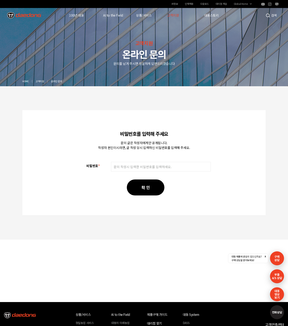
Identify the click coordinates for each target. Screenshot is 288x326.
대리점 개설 (221, 3)
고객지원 (173, 15)
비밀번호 (93, 165)
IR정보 (175, 3)
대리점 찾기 (154, 323)
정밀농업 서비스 (85, 323)
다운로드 (204, 3)
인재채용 (189, 3)
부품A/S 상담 (277, 276)
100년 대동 (76, 15)
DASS (186, 323)
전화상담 (277, 312)
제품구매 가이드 (157, 314)
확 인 (145, 187)
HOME (25, 81)
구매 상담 (276, 258)
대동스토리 (211, 15)
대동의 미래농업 (120, 323)
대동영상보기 (276, 294)
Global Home (241, 3)
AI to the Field (113, 15)
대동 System (191, 314)
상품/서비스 (144, 15)
